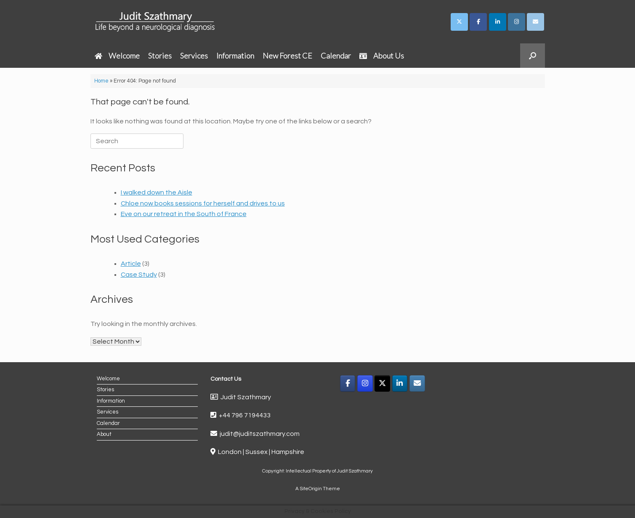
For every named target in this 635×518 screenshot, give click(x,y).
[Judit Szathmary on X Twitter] (459, 22)
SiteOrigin (311, 488)
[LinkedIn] (400, 383)
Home (101, 81)
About (104, 434)
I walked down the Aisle (156, 192)
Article (131, 263)
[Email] (417, 383)
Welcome (117, 55)
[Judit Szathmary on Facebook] (478, 22)
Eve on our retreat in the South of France (184, 214)
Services (194, 55)
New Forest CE (287, 55)
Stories (160, 55)
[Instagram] (365, 383)
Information (235, 55)
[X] (382, 383)
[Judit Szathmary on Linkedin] (497, 22)
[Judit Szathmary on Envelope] (535, 22)
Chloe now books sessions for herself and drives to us (203, 203)
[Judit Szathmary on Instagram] (516, 22)
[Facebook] (348, 383)
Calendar (336, 55)
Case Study (139, 274)
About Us (381, 55)
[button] (532, 55)
